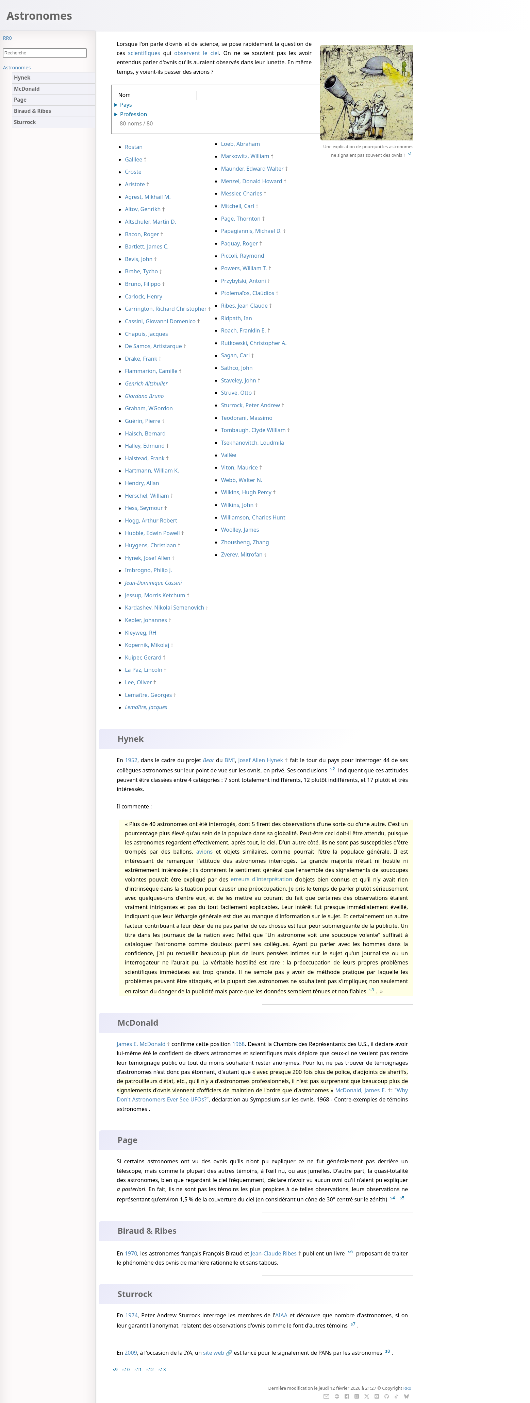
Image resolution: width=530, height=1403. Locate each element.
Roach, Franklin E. (243, 330)
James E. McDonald (141, 1044)
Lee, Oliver (138, 682)
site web (213, 1352)
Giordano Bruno (144, 396)
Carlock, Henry (143, 296)
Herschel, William (147, 495)
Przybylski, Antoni (243, 281)
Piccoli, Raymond (242, 256)
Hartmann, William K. (152, 471)
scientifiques (144, 53)
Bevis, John (138, 259)
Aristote (135, 184)
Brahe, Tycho (141, 271)
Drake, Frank (141, 358)
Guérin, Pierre (142, 421)
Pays (126, 104)
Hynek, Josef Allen (147, 558)
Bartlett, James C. (146, 246)
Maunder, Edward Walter (252, 168)
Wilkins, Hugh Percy (246, 492)
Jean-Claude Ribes (274, 1253)
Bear (208, 760)
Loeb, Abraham (240, 144)
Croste (133, 172)
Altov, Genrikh (143, 209)
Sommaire (15, 67)
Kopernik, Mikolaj (147, 645)
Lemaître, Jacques (146, 707)
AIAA (281, 1315)
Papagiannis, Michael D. (251, 231)
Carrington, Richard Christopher (165, 309)
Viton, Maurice (239, 467)
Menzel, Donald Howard (251, 181)
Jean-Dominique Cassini (153, 582)
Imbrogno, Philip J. (148, 570)
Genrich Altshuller (146, 383)
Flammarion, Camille (151, 371)
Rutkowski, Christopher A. (254, 343)
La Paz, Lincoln (143, 670)
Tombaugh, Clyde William (253, 430)
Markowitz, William (245, 156)
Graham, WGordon (149, 408)
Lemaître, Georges (148, 695)
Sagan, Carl (235, 355)
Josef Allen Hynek (260, 760)
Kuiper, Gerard (143, 657)
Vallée (228, 455)
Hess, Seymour (144, 508)
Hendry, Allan (142, 483)
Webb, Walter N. (241, 480)
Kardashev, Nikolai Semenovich (164, 608)
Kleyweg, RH (140, 632)
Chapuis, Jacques (146, 334)
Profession (133, 114)
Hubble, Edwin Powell (152, 533)
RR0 (7, 38)
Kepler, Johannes (146, 620)
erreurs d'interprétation (261, 879)
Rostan (134, 147)
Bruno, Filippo (143, 284)
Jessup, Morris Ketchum (155, 595)
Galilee (133, 159)
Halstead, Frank (145, 458)
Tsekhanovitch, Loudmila (252, 442)
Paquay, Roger (239, 243)
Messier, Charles (241, 193)
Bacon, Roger (142, 234)
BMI (230, 760)
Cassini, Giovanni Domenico (160, 321)
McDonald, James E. (360, 1090)
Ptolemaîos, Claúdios (248, 293)
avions (204, 851)
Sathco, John (237, 368)
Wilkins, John (237, 505)
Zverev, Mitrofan (242, 555)
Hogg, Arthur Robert (151, 520)
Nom (157, 96)
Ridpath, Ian (236, 318)
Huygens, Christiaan (150, 545)
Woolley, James (240, 529)
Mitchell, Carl (237, 206)
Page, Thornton (241, 218)
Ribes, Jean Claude (244, 305)
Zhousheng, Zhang (245, 542)
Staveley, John (238, 380)
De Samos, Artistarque (153, 346)
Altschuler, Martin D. (150, 221)
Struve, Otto (236, 392)
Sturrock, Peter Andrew (250, 405)
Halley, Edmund (145, 445)
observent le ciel (196, 53)
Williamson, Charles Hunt (253, 517)
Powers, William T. (244, 268)
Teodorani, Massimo (246, 418)
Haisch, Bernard (145, 433)
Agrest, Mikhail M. (148, 197)
